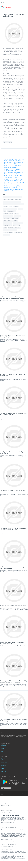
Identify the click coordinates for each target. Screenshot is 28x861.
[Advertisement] (13, 254)
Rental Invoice (3, 771)
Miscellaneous (6, 218)
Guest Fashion (13, 208)
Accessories (5, 197)
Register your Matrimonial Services (9, 844)
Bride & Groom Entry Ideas (16, 201)
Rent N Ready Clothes (7, 225)
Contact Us (3, 750)
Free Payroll (3, 767)
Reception (16, 220)
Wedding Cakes (17, 227)
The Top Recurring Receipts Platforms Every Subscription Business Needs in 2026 (14, 159)
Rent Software (3, 773)
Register (2, 748)
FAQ (1, 747)
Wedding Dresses (13, 230)
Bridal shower (6, 201)
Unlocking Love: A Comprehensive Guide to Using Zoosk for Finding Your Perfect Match (13, 681)
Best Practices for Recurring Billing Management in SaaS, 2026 (12, 186)
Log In (26, 1)
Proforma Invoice (4, 762)
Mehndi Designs (17, 215)
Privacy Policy (20, 793)
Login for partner (5, 808)
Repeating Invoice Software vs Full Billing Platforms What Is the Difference (13, 163)
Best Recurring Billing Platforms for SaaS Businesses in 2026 (13, 190)
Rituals (14, 225)
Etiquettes (5, 206)
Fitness (10, 206)
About (2, 751)
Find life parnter (5, 803)
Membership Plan (4, 753)
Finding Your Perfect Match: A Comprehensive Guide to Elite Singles (12, 642)
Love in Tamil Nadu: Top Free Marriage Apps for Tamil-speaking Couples (13, 336)
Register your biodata (6, 805)
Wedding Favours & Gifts (8, 232)
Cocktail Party (6, 204)
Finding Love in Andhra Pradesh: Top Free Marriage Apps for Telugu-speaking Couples (12, 297)
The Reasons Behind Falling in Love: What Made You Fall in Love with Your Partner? (13, 528)
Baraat (4, 199)
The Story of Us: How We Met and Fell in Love (12, 490)
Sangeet (4, 227)
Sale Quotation (4, 764)
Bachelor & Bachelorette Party (16, 197)
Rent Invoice (3, 759)
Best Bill (2, 770)
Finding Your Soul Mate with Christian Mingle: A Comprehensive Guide (13, 567)
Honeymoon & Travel (11, 211)
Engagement (21, 204)
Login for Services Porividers (8, 846)
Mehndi (11, 215)
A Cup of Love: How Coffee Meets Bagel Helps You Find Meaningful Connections (13, 720)
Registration (25, 2)
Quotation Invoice (4, 761)
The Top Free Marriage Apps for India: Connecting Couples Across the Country (13, 413)
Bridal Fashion (11, 199)
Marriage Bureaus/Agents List (8, 822)
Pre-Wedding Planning (7, 220)
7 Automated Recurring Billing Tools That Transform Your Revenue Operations (13, 173)
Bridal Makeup (18, 199)
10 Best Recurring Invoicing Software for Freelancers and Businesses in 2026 (13, 180)
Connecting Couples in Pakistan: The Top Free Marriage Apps (12, 375)
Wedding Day (5, 230)
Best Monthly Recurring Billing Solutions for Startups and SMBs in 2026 (14, 166)
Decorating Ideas (14, 204)
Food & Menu (16, 206)
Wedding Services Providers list (8, 812)
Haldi (4, 211)
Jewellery (16, 213)
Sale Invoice (3, 758)
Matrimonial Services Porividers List (9, 841)
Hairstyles (20, 208)
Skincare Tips (10, 227)
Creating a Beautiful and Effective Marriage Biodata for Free (12, 452)
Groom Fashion (6, 208)
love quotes (5, 215)
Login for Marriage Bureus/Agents (9, 827)
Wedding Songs (6, 234)
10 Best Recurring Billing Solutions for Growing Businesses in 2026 (13, 169)
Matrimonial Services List (7, 839)
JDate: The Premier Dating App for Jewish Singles (13, 605)
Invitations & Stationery (8, 213)
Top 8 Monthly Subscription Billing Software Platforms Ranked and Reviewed (14, 176)
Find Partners (3, 745)
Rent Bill (2, 768)
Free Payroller (3, 765)
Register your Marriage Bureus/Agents (10, 824)
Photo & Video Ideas (14, 218)
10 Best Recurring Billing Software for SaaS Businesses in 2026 (14, 183)
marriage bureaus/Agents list (8, 810)
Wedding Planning (18, 232)
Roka (19, 225)
